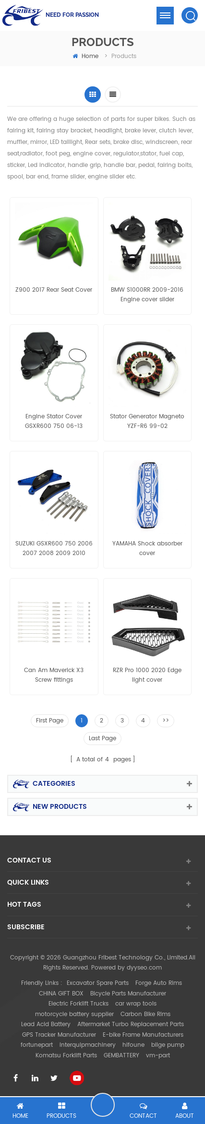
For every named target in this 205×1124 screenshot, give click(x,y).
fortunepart (37, 1045)
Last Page (102, 738)
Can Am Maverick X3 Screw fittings (54, 675)
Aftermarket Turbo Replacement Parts (130, 1024)
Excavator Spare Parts (98, 983)
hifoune (133, 1045)
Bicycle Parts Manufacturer (128, 993)
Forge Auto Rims (158, 983)
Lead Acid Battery (46, 1024)
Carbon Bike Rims (145, 1014)
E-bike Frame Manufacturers (143, 1035)
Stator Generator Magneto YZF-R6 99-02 (147, 421)
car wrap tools (136, 1003)
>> (165, 720)
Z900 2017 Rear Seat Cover (53, 290)
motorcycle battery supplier (74, 1014)
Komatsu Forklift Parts (66, 1055)
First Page (49, 720)
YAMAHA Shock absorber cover (147, 548)
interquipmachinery (88, 1045)
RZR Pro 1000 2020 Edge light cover (147, 675)
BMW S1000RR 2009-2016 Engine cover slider (147, 294)
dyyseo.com (144, 967)
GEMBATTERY (121, 1055)
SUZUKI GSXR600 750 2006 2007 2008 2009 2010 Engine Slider (54, 548)
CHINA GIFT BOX (61, 993)
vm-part (158, 1055)
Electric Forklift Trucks (78, 1003)
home (85, 56)
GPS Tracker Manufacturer (59, 1035)
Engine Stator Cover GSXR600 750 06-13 (54, 421)
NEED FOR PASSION (72, 15)
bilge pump (167, 1045)
